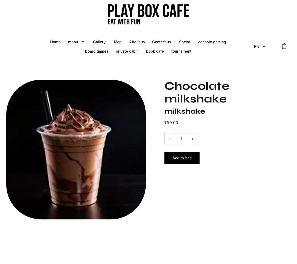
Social (185, 42)
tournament (181, 51)
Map (118, 42)
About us (137, 42)
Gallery (100, 42)
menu (73, 42)
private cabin (127, 51)
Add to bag (182, 159)
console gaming (212, 42)
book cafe (155, 51)
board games (96, 51)
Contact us (162, 42)
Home (55, 42)
